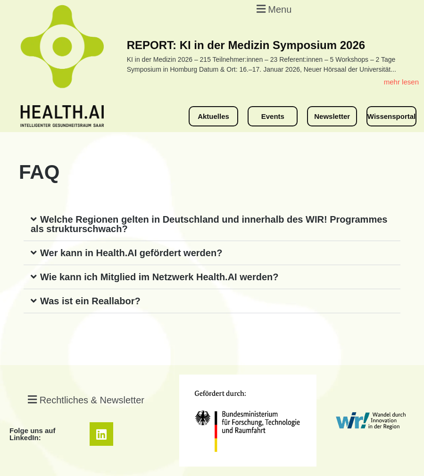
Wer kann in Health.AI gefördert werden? (131, 253)
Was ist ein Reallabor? (90, 301)
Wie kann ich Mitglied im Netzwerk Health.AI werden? (159, 277)
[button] (273, 8)
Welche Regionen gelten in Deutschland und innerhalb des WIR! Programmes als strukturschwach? (209, 224)
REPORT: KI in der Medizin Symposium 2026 (246, 45)
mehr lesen (401, 82)
